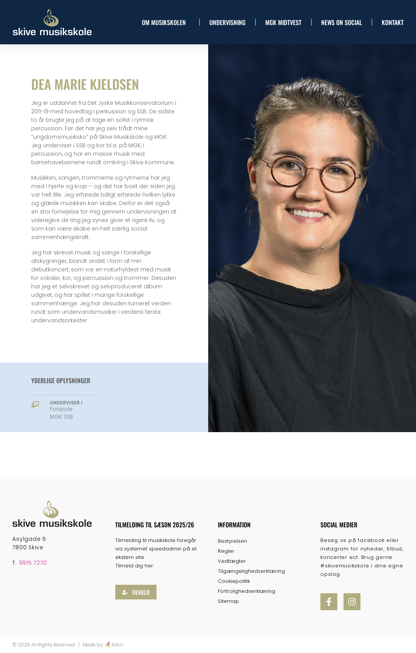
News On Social (341, 22)
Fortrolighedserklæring (246, 591)
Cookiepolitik (234, 581)
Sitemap (228, 601)
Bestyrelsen (232, 541)
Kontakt (393, 22)
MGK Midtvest (283, 22)
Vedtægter (232, 561)
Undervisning (227, 22)
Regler (226, 551)
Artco (117, 644)
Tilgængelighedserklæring (251, 571)
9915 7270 (33, 563)
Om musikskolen (166, 22)
